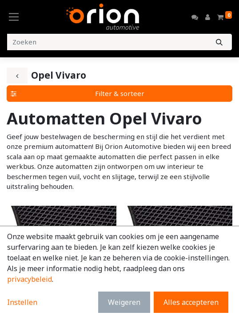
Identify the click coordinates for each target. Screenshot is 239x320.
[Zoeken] (219, 42)
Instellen (22, 302)
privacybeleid (29, 279)
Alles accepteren (191, 302)
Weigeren (124, 302)
